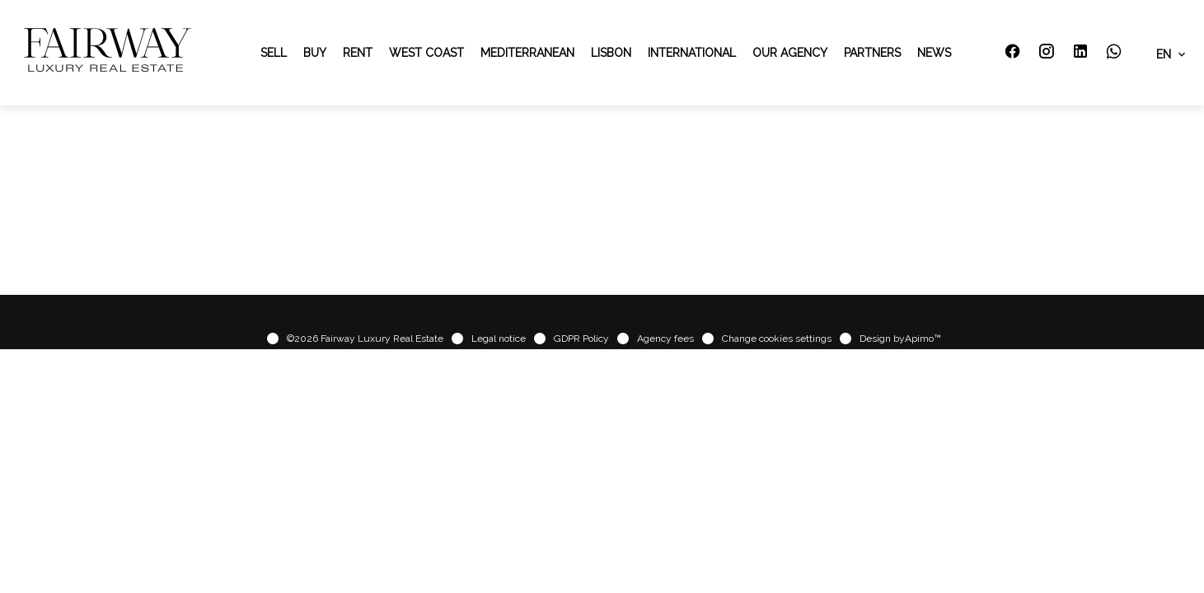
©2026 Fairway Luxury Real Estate (365, 338)
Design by (900, 339)
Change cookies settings (777, 338)
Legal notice (498, 338)
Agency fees (665, 338)
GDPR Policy (581, 338)
